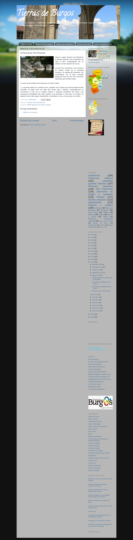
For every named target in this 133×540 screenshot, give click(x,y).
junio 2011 (95, 297)
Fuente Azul (92, 511)
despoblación (95, 202)
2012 (92, 259)
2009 (92, 317)
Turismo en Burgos (94, 443)
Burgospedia (92, 455)
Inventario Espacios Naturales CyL (99, 377)
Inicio (54, 120)
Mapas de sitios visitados (44, 44)
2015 (92, 251)
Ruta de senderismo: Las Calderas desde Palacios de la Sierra (99, 496)
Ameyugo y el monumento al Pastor (99, 520)
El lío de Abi (92, 431)
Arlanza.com (92, 463)
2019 (92, 240)
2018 (92, 243)
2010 (92, 314)
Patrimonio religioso (100, 178)
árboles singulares (97, 199)
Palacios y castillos (100, 205)
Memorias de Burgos (94, 436)
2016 (92, 248)
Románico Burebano (94, 465)
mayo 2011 (96, 300)
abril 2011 (95, 302)
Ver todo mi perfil (93, 62)
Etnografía (105, 210)
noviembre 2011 (97, 267)
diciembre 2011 (97, 264)
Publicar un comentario (30, 112)
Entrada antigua (77, 120)
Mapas (105, 212)
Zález (90, 434)
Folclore (29, 102)
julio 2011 (95, 294)
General (102, 225)
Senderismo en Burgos (95, 450)
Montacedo (103, 51)
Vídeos (101, 214)
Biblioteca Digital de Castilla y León (99, 374)
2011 (92, 262)
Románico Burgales (94, 468)
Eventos (91, 214)
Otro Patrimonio (104, 189)
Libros (105, 217)
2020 (92, 237)
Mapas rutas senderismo (64, 44)
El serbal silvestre (93, 445)
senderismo (94, 175)
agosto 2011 (96, 275)
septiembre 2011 (97, 272)
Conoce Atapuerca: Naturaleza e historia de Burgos (98, 439)
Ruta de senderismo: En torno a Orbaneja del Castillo (98, 490)
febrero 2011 (96, 308)
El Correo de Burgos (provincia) (98, 362)
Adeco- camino (93, 419)
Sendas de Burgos (94, 448)
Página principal (26, 44)
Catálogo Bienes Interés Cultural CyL (99, 379)
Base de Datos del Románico (97, 372)
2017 (92, 245)
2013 (92, 256)
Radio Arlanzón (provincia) (96, 367)
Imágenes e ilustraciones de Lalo (98, 458)
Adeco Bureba (92, 429)
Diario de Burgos (93, 359)
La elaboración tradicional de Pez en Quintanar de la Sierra (99, 516)
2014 (92, 254)
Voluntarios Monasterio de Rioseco (99, 453)
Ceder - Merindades (94, 424)
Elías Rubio (93, 212)
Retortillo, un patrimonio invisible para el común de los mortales (100, 525)
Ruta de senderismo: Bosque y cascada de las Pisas (98, 485)
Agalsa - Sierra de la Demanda (98, 426)
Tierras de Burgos (45, 13)
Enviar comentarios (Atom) (37, 125)
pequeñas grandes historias (100, 182)
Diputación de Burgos (95, 364)
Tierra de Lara (92, 460)
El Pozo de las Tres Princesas (101, 291)
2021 (92, 234)
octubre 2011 (96, 270)
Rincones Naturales (39, 102)
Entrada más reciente (29, 120)
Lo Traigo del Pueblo (94, 384)
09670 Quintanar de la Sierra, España (39, 105)
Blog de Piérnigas (93, 470)
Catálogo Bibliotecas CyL (96, 381)
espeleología (92, 225)
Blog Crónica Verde (94, 386)
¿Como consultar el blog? (103, 44)
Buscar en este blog (84, 44)
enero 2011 (96, 311)
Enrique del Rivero (100, 223)
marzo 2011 (96, 305)
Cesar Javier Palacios (106, 221)
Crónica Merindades (94, 369)
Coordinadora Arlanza (95, 421)
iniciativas (98, 208)
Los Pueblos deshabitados (96, 389)
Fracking (102, 227)
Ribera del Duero (93, 416)
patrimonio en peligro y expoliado (100, 193)
